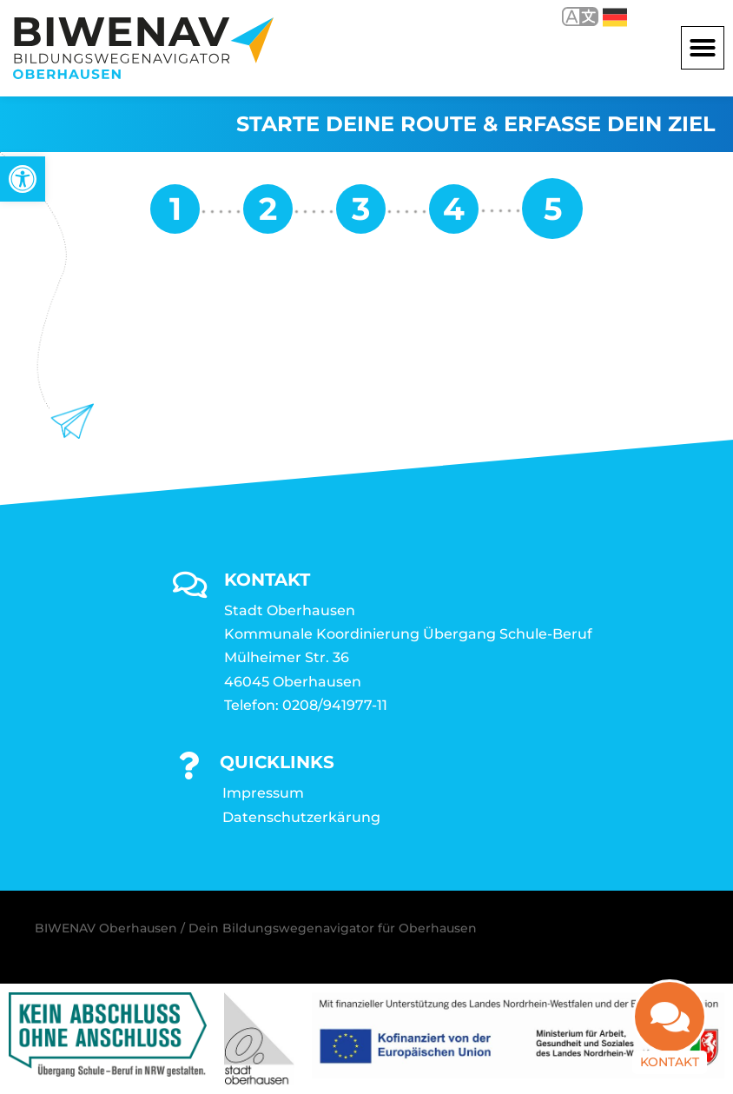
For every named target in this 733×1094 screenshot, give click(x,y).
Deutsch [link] (615, 17)
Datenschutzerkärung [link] (301, 817)
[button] (702, 48)
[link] (22, 179)
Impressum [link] (263, 793)
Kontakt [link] (669, 1054)
